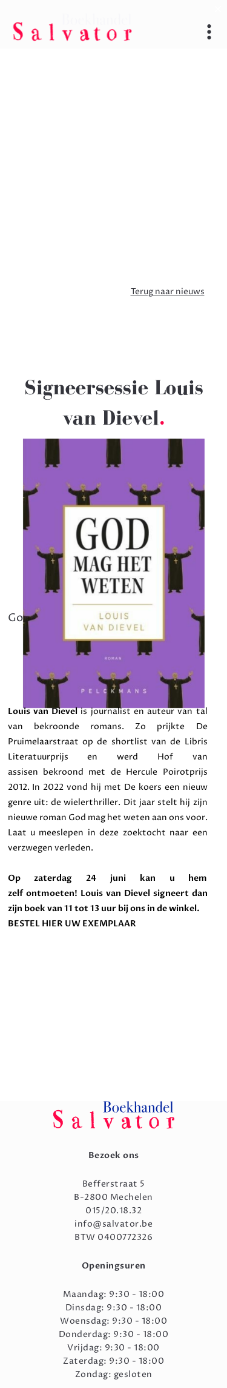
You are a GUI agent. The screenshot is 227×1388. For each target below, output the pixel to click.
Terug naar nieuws (168, 291)
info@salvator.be (113, 1224)
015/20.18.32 (113, 1210)
